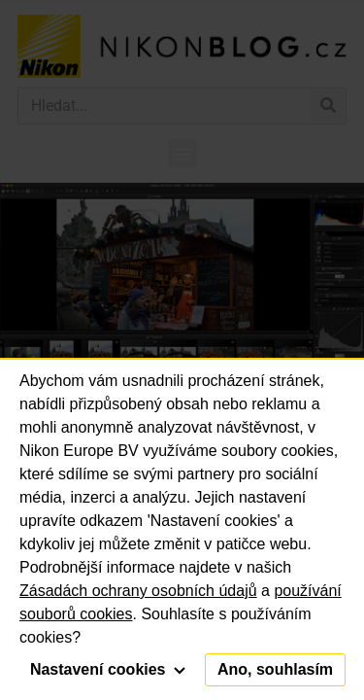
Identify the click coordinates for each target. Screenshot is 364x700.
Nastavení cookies (107, 669)
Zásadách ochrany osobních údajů (138, 590)
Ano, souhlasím (275, 669)
